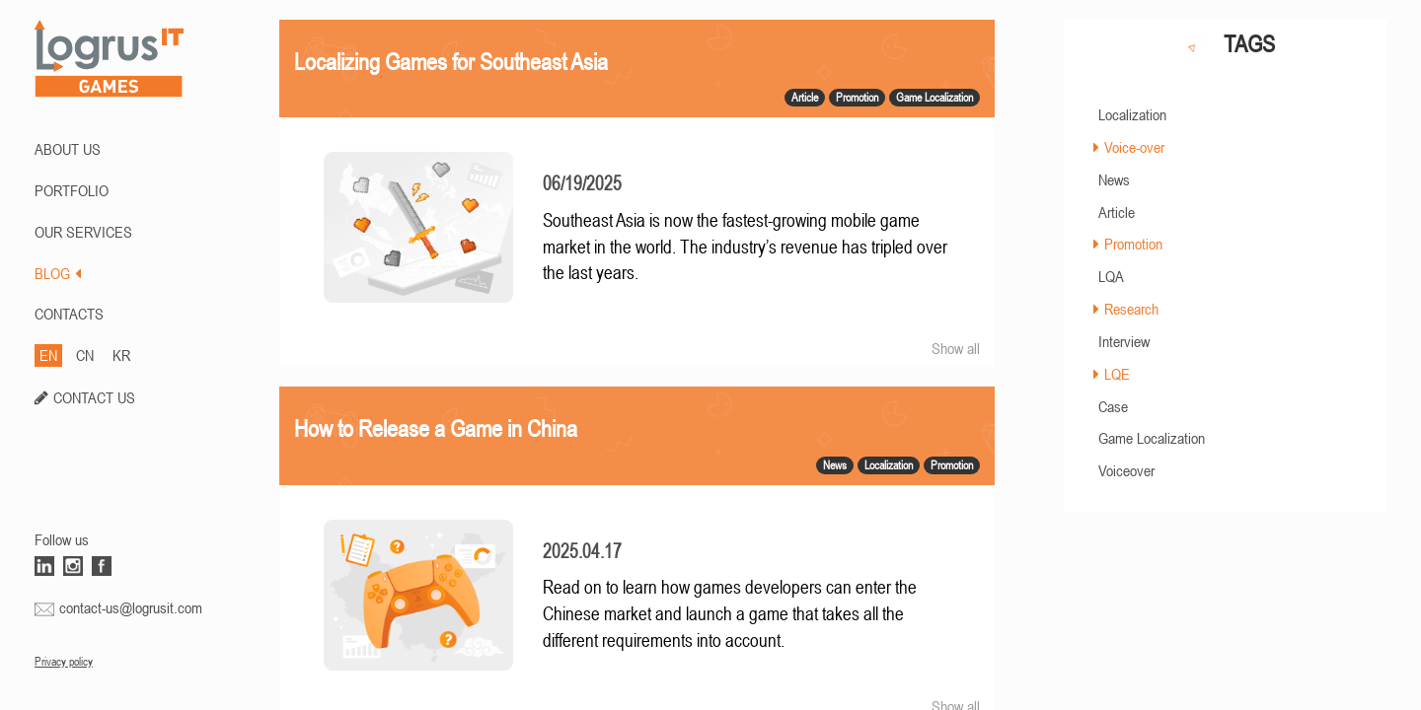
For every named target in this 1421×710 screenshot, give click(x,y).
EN (48, 355)
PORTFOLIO (72, 190)
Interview (1124, 341)
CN (85, 355)
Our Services (83, 232)
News (1114, 179)
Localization (1132, 114)
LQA (1111, 276)
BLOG (58, 273)
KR (121, 355)
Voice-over (1134, 147)
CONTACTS (69, 313)
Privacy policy (64, 662)
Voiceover (1126, 470)
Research (1131, 309)
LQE (1117, 374)
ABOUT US (68, 149)
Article (1116, 212)
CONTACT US (94, 397)
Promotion (1133, 243)
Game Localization (1151, 438)
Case (1113, 406)
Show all (956, 348)
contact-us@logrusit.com (130, 607)
